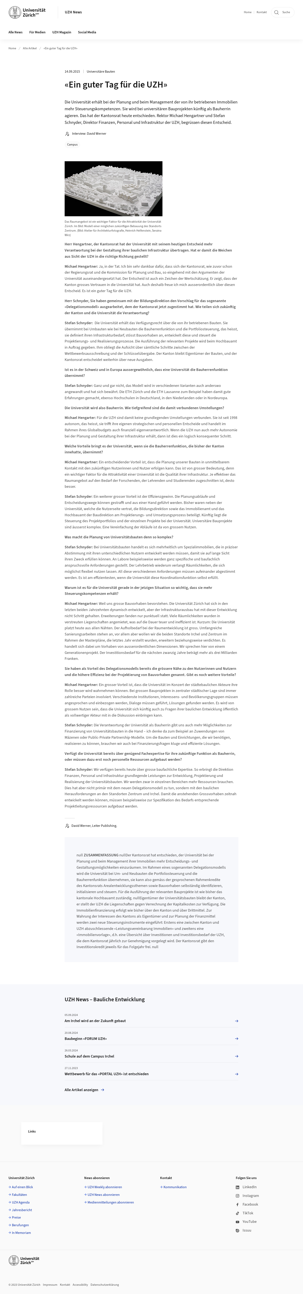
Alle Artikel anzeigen (84, 1090)
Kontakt (262, 12)
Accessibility (80, 1285)
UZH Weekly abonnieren (105, 1187)
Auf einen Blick (22, 1187)
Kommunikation (175, 1187)
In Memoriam (21, 1232)
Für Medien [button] (37, 32)
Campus (72, 145)
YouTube (246, 1221)
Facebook (247, 1204)
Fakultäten (19, 1194)
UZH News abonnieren (104, 1194)
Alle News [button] (16, 32)
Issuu (243, 1230)
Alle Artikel (30, 48)
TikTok (244, 1213)
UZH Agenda (21, 1202)
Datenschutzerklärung (105, 1285)
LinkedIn (246, 1187)
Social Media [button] (87, 32)
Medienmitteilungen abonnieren (111, 1202)
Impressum (50, 1285)
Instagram (247, 1195)
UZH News (73, 12)
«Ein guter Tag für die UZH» (60, 48)
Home (248, 12)
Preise (16, 1217)
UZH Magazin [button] (61, 32)
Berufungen (20, 1225)
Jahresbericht (22, 1210)
